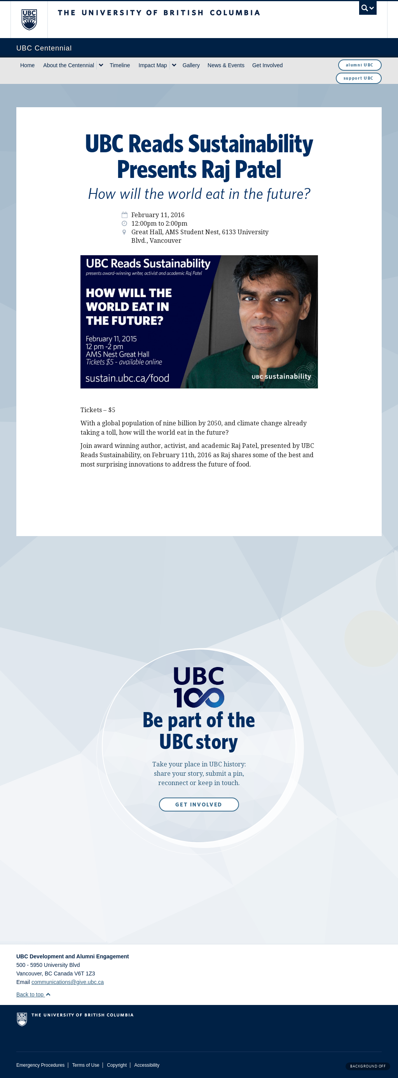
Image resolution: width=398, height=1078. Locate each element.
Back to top (33, 994)
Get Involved (267, 65)
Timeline (120, 65)
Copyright (117, 1065)
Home (27, 65)
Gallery (191, 65)
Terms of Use (86, 1065)
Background (368, 1066)
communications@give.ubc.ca (67, 982)
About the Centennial (68, 65)
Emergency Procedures (40, 1065)
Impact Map (153, 65)
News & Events (226, 65)
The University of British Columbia (34, 19)
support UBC (359, 78)
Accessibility (146, 1065)
